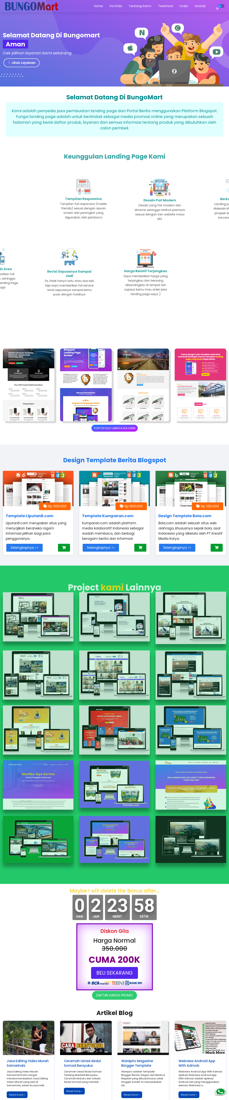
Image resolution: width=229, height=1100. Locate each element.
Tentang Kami (140, 6)
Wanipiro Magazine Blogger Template (137, 1039)
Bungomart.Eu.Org (113, 1094)
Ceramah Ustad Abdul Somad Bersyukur (82, 1039)
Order (183, 6)
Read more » (17, 1071)
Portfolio (115, 6)
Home (98, 6)
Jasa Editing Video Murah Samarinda (28, 1039)
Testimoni (165, 6)
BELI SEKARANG (114, 949)
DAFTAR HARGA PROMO (114, 971)
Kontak (200, 6)
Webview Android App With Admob (196, 1039)
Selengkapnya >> (24, 547)
